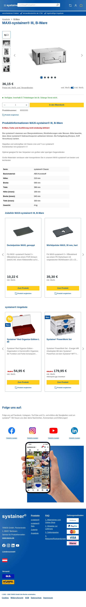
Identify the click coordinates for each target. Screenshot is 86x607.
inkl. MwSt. (79, 88)
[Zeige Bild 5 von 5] (55, 77)
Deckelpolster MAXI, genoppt (21, 245)
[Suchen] (57, 5)
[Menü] (5, 5)
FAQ (47, 515)
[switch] (72, 88)
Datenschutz (36, 598)
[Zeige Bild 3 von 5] (48, 77)
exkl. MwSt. (65, 88)
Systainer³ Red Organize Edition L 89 (23, 340)
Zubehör (34, 530)
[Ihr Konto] (75, 5)
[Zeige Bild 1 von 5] (41, 77)
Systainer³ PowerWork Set (59, 339)
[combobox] (36, 5)
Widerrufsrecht (17, 598)
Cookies (5, 598)
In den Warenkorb (56, 105)
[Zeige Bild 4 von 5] (52, 77)
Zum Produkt (23, 288)
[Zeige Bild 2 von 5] (45, 77)
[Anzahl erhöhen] (26, 105)
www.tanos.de (8, 538)
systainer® (35, 520)
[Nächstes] (82, 55)
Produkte (35, 515)
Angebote (35, 533)
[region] (43, 55)
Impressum (48, 598)
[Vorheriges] (14, 55)
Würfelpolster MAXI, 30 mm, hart (62, 245)
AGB (27, 598)
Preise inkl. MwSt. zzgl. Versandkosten (17, 88)
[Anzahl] (15, 105)
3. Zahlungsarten (52, 532)
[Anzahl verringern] (4, 105)
